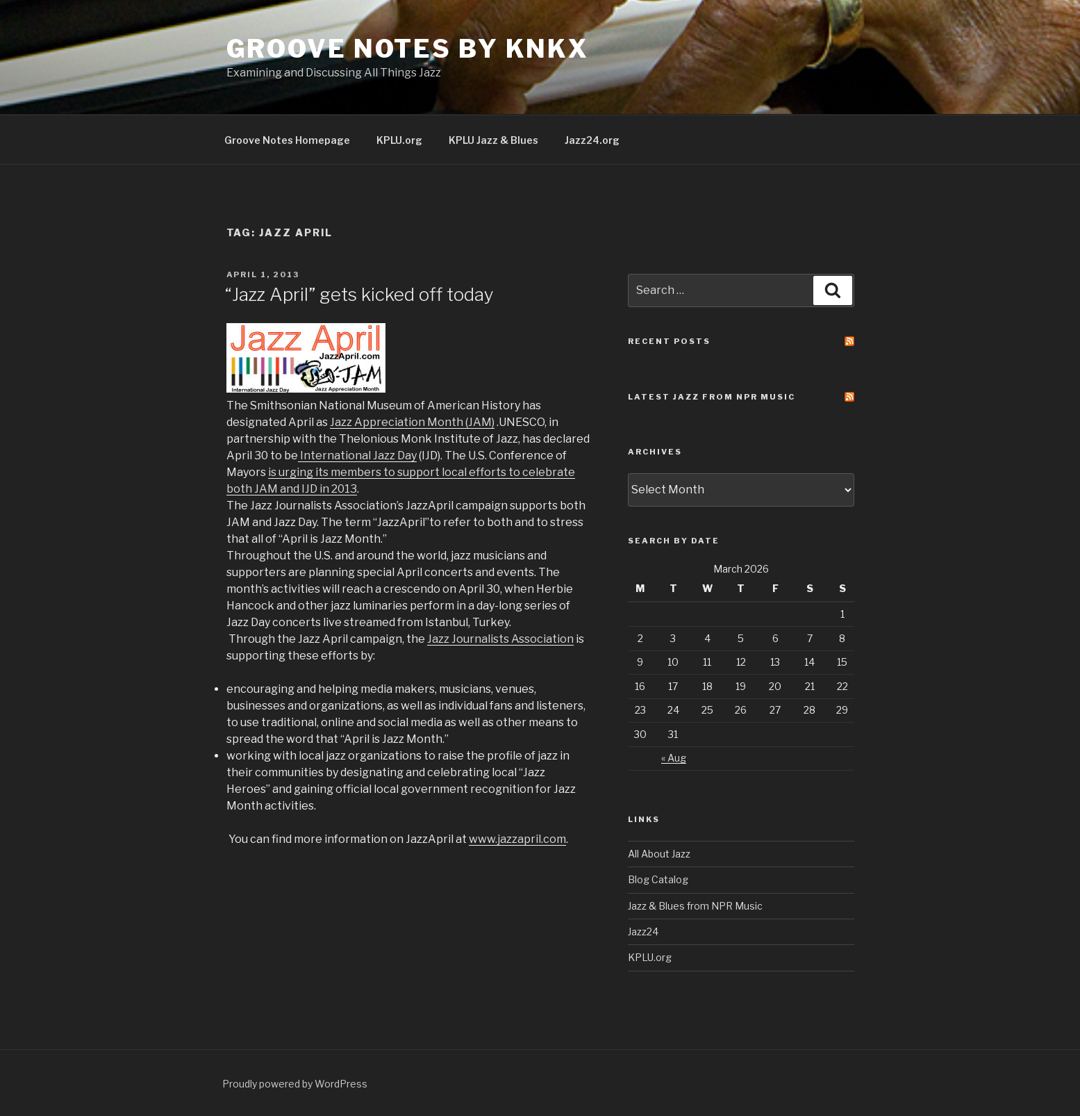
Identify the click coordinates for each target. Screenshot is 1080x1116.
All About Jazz (659, 854)
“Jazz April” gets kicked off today (359, 294)
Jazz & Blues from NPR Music (695, 906)
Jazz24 (643, 931)
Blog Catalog (658, 879)
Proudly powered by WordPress (294, 1084)
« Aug (673, 758)
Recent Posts (669, 341)
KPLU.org (399, 140)
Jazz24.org (592, 140)
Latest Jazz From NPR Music (711, 397)
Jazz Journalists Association (500, 639)
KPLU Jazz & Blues (493, 140)
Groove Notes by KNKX (408, 48)
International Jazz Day (358, 455)
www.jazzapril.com (517, 839)
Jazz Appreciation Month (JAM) (412, 422)
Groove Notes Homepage (287, 140)
